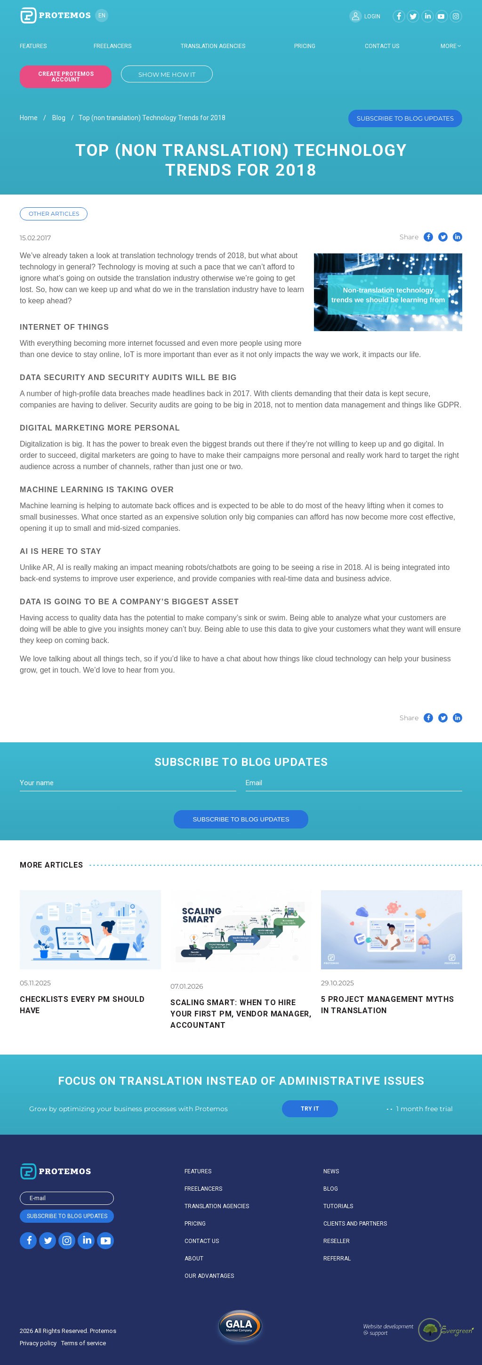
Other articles (54, 213)
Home (29, 118)
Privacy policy (38, 1343)
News (331, 1171)
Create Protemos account (66, 77)
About (194, 1258)
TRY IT (310, 1108)
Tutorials (338, 1206)
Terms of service (83, 1343)
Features (33, 46)
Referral (337, 1258)
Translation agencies (213, 46)
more (449, 46)
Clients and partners (355, 1223)
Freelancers (112, 46)
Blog (58, 118)
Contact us (382, 46)
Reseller (336, 1241)
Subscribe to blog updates (405, 118)
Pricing (304, 46)
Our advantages (209, 1276)
